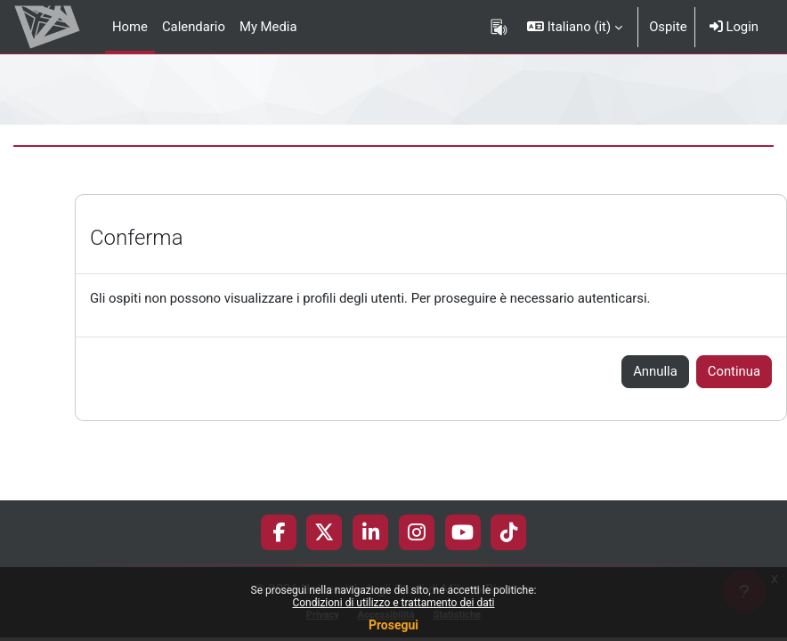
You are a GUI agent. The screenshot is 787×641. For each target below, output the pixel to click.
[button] (574, 26)
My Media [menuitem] (268, 27)
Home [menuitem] (130, 27)
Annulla (655, 371)
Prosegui (393, 625)
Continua (734, 371)
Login (734, 27)
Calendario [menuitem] (193, 27)
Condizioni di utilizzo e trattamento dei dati (393, 602)
